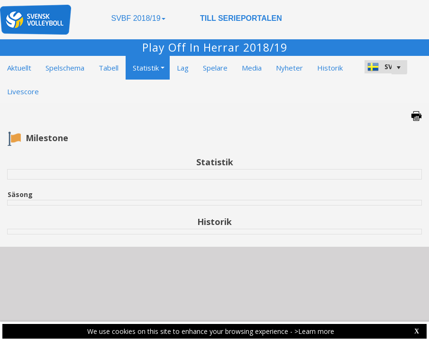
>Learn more (314, 331)
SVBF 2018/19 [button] (138, 18)
